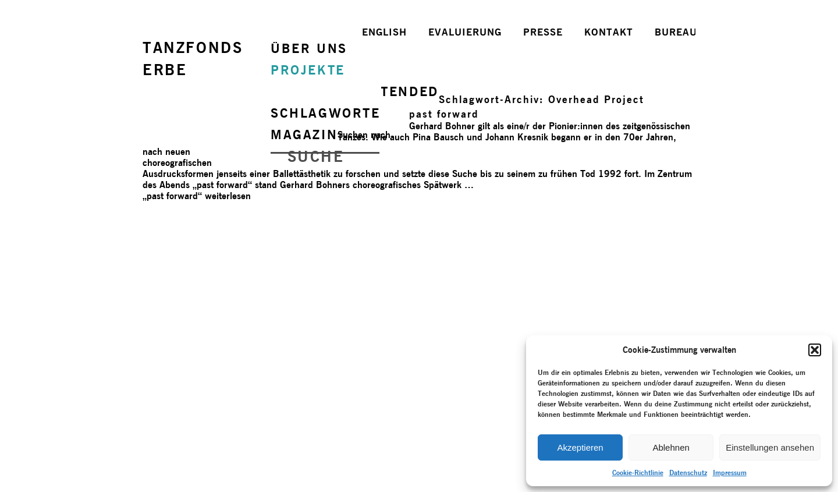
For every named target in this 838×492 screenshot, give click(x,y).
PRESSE (543, 32)
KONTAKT (608, 32)
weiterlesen (197, 195)
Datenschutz (688, 472)
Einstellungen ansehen (770, 447)
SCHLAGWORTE (326, 113)
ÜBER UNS (309, 48)
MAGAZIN (304, 134)
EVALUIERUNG (465, 32)
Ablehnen (670, 447)
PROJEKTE (308, 69)
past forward (444, 114)
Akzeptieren (580, 447)
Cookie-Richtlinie (637, 472)
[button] (815, 350)
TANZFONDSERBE (193, 58)
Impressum (730, 472)
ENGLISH (384, 32)
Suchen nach (364, 134)
